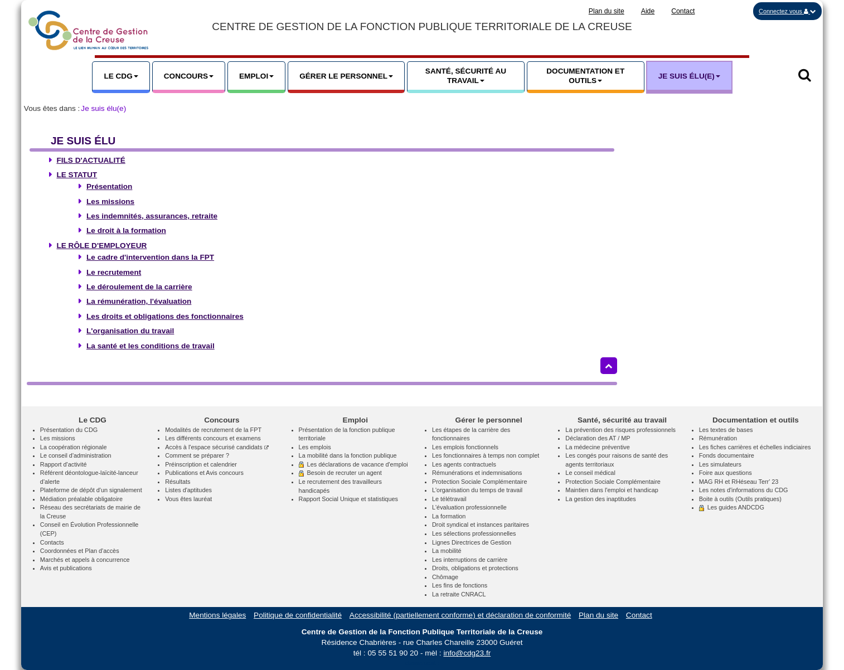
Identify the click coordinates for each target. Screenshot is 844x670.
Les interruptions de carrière (469, 559)
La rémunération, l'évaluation (138, 301)
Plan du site (606, 11)
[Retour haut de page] (608, 365)
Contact (683, 11)
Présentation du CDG (69, 429)
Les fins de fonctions (459, 585)
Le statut (76, 175)
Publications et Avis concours (204, 472)
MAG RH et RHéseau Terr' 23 (739, 481)
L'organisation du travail (130, 331)
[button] (787, 11)
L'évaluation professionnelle (469, 507)
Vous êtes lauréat (188, 499)
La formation (448, 516)
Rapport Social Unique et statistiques (348, 499)
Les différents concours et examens (212, 438)
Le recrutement (113, 272)
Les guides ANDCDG (731, 507)
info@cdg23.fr (467, 653)
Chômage (445, 577)
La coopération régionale (73, 447)
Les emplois (315, 447)
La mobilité (447, 550)
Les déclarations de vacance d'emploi (353, 464)
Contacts (52, 542)
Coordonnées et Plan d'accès (79, 550)
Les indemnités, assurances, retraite (151, 216)
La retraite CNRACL (459, 594)
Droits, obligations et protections (475, 568)
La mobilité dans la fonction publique (348, 455)
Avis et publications (66, 568)
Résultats (177, 481)
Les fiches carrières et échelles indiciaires (755, 447)
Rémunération (718, 438)
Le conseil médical (590, 472)
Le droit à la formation (126, 230)
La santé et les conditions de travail (150, 346)
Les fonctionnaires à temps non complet (485, 455)
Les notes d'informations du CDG (743, 490)
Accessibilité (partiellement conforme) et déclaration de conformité (460, 615)
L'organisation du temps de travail (477, 490)
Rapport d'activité (63, 464)
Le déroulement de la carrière (139, 287)
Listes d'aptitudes (188, 490)
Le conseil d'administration (75, 455)
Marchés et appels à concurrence (85, 559)
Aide (648, 11)
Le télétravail (449, 499)
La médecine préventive (597, 447)
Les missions (110, 201)
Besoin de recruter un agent (340, 472)
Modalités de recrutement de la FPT (213, 429)
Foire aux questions (725, 472)
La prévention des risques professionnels (620, 429)
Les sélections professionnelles (474, 533)
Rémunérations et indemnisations (477, 472)
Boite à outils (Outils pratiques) (740, 499)
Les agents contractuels (464, 464)
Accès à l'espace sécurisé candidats (216, 447)
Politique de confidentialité (298, 615)
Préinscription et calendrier (201, 464)
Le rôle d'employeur (101, 245)
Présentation (109, 186)
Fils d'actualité (90, 160)
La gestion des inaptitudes (600, 499)
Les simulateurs (720, 464)
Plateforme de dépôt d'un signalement (91, 490)
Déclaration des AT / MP (597, 438)
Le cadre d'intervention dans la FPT (150, 257)
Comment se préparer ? (197, 455)
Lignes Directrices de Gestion (471, 542)
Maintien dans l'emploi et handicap (611, 490)
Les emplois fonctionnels (465, 447)
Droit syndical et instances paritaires (480, 524)
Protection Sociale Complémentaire (479, 481)
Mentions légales (217, 615)
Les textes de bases (726, 429)
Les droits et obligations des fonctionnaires (165, 316)
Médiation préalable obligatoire (81, 499)
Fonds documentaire (726, 455)
